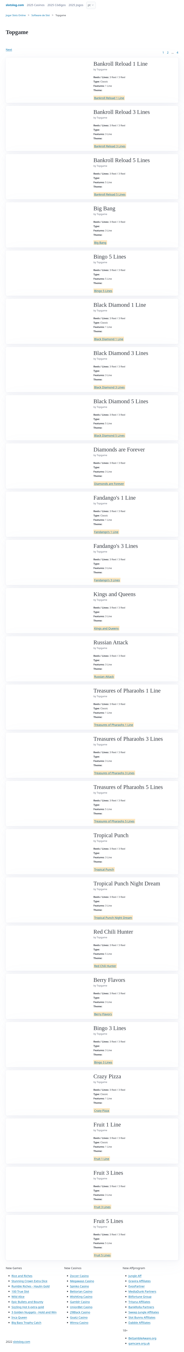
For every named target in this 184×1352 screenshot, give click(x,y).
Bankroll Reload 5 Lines (109, 194)
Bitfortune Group (139, 1297)
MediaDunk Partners (142, 1291)
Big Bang (100, 242)
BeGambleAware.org (142, 1338)
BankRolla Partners (141, 1307)
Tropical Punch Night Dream (113, 917)
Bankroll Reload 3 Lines (109, 146)
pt (89, 5)
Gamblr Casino (80, 1302)
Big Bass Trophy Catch (26, 1323)
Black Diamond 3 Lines (109, 387)
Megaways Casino (82, 1281)
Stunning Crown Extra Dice (29, 1281)
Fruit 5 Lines (102, 1255)
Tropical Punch (104, 869)
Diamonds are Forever (109, 484)
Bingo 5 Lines (103, 291)
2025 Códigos (56, 5)
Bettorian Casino (81, 1291)
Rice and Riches (22, 1276)
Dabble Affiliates (139, 1323)
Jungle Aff (134, 1276)
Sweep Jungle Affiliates (143, 1312)
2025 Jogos (76, 5)
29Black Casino (80, 1312)
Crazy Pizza (101, 1110)
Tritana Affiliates (139, 1302)
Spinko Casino (79, 1286)
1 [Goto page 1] (163, 52)
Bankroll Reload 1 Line (109, 98)
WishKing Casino (81, 1297)
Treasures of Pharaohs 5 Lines (114, 821)
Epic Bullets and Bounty (27, 1302)
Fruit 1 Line (101, 1159)
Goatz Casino (79, 1317)
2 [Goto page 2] (167, 52)
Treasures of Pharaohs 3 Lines (114, 773)
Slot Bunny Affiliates (141, 1317)
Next (9, 50)
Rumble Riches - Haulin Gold (31, 1286)
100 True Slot (20, 1291)
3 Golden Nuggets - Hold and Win (34, 1312)
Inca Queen (19, 1317)
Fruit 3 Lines (102, 1207)
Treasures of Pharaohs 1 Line (113, 725)
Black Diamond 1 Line (108, 339)
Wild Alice (18, 1297)
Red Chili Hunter (105, 966)
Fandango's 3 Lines (107, 580)
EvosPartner (136, 1286)
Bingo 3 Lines (103, 1062)
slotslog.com (21, 1342)
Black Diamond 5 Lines (109, 435)
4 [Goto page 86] (177, 52)
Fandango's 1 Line (106, 532)
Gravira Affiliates (139, 1281)
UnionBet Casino (81, 1307)
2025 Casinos (36, 5)
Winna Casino (79, 1323)
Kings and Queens (106, 628)
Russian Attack (104, 676)
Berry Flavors (103, 1014)
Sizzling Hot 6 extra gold (28, 1307)
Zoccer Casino (79, 1276)
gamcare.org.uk (139, 1343)
